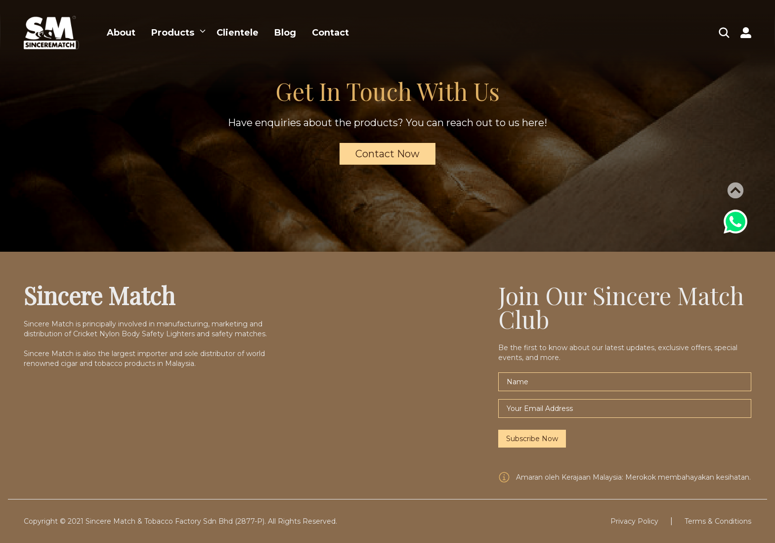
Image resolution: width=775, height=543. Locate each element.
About (121, 32)
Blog (285, 32)
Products (172, 32)
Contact (330, 32)
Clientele (237, 32)
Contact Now (387, 154)
